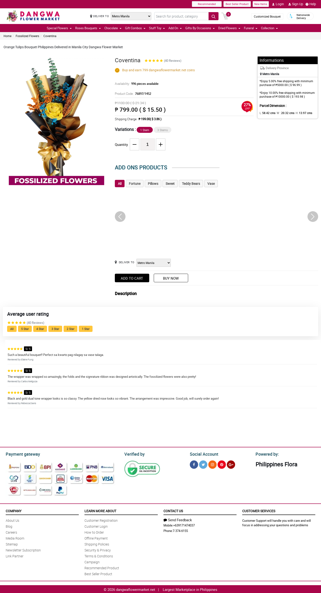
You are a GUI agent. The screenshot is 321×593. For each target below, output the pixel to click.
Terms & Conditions (98, 555)
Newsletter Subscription (23, 549)
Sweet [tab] (170, 183)
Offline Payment (96, 537)
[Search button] (214, 16)
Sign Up (295, 4)
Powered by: (266, 453)
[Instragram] (212, 464)
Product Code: (132, 93)
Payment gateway (21, 453)
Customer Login (96, 525)
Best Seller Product (237, 4)
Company (13, 510)
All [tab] (119, 183)
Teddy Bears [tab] (191, 183)
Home (7, 36)
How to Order (94, 531)
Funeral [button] (250, 28)
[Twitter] (203, 464)
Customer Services (258, 510)
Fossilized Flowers (27, 36)
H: (300, 113)
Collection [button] (269, 28)
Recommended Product (101, 567)
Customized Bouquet (267, 16)
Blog (9, 525)
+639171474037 (184, 524)
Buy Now (171, 278)
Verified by (133, 453)
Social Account (203, 453)
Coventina (49, 36)
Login (278, 4)
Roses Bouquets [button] (88, 28)
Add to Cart (132, 278)
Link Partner (14, 555)
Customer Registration (101, 519)
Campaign (92, 561)
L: (267, 113)
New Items (260, 4)
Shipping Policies (96, 543)
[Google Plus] (231, 464)
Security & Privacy (97, 549)
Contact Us (173, 510)
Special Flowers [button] (59, 28)
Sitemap (12, 543)
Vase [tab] (211, 183)
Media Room (15, 537)
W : (283, 113)
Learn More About (100, 510)
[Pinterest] (222, 464)
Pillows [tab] (153, 183)
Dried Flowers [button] (229, 28)
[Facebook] (194, 464)
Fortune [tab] (134, 183)
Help (311, 4)
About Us (12, 519)
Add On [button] (175, 28)
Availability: (135, 83)
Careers (11, 531)
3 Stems (162, 130)
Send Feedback (177, 519)
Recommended (207, 4)
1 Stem (144, 130)
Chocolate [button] (112, 28)
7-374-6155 (180, 530)
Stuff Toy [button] (157, 28)
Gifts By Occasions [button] (200, 28)
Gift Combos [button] (135, 28)
